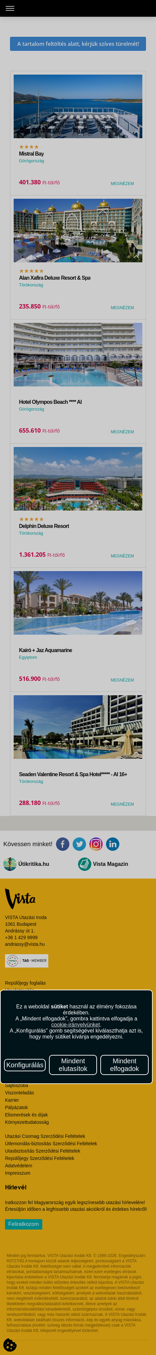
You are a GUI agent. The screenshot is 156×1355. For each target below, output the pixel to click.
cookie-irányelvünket (75, 1024)
